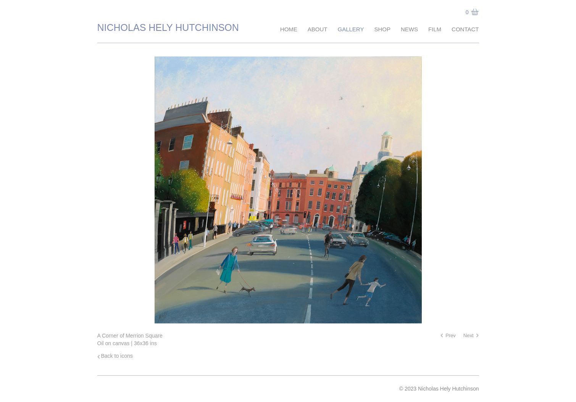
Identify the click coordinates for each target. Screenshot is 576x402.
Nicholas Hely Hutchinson (168, 27)
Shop (382, 29)
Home (288, 29)
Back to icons (117, 356)
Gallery (350, 29)
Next (468, 335)
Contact (465, 29)
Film (434, 29)
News (409, 29)
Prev (450, 335)
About (318, 29)
